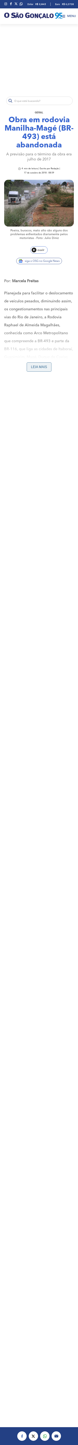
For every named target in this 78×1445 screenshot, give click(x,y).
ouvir (38, 250)
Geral (39, 112)
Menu (69, 16)
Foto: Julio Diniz (47, 238)
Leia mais (39, 367)
